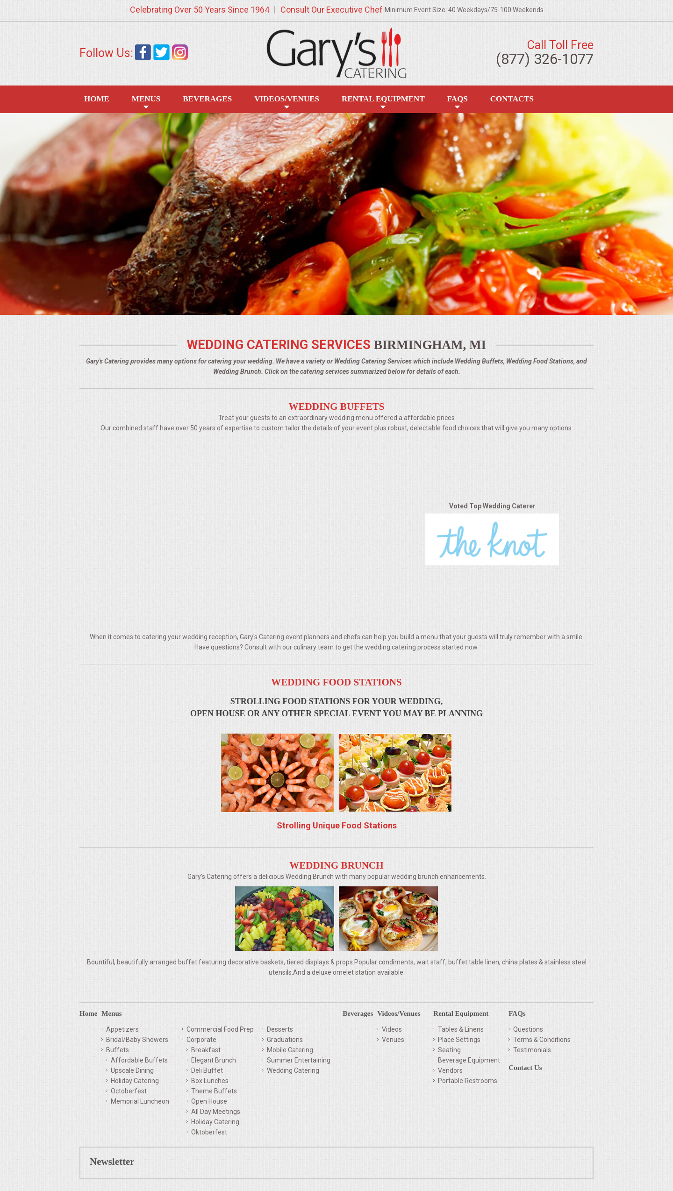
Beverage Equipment (469, 1060)
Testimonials (532, 1050)
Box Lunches (210, 1080)
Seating (449, 1050)
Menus (146, 98)
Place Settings (459, 1039)
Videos (392, 1029)
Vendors (450, 1070)
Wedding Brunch (336, 865)
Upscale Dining (132, 1070)
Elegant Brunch (213, 1060)
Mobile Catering (290, 1050)
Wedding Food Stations (336, 682)
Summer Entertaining (298, 1060)
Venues (393, 1039)
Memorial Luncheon (140, 1101)
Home (96, 98)
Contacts (512, 98)
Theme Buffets (214, 1091)
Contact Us (525, 1067)
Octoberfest (129, 1091)
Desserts (280, 1029)
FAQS (457, 98)
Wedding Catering (293, 1070)
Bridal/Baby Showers (137, 1039)
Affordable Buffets (139, 1060)
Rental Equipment (383, 98)
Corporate (201, 1039)
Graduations (285, 1039)
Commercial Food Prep (220, 1029)
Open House (209, 1101)
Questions (528, 1029)
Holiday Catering (135, 1080)
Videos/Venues (286, 98)
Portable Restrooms (467, 1080)
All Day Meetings (215, 1111)
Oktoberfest (209, 1132)
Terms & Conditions (542, 1039)
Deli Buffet (207, 1070)
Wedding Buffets (337, 406)
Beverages (207, 98)
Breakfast (206, 1050)
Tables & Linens (461, 1029)
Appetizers (122, 1029)
